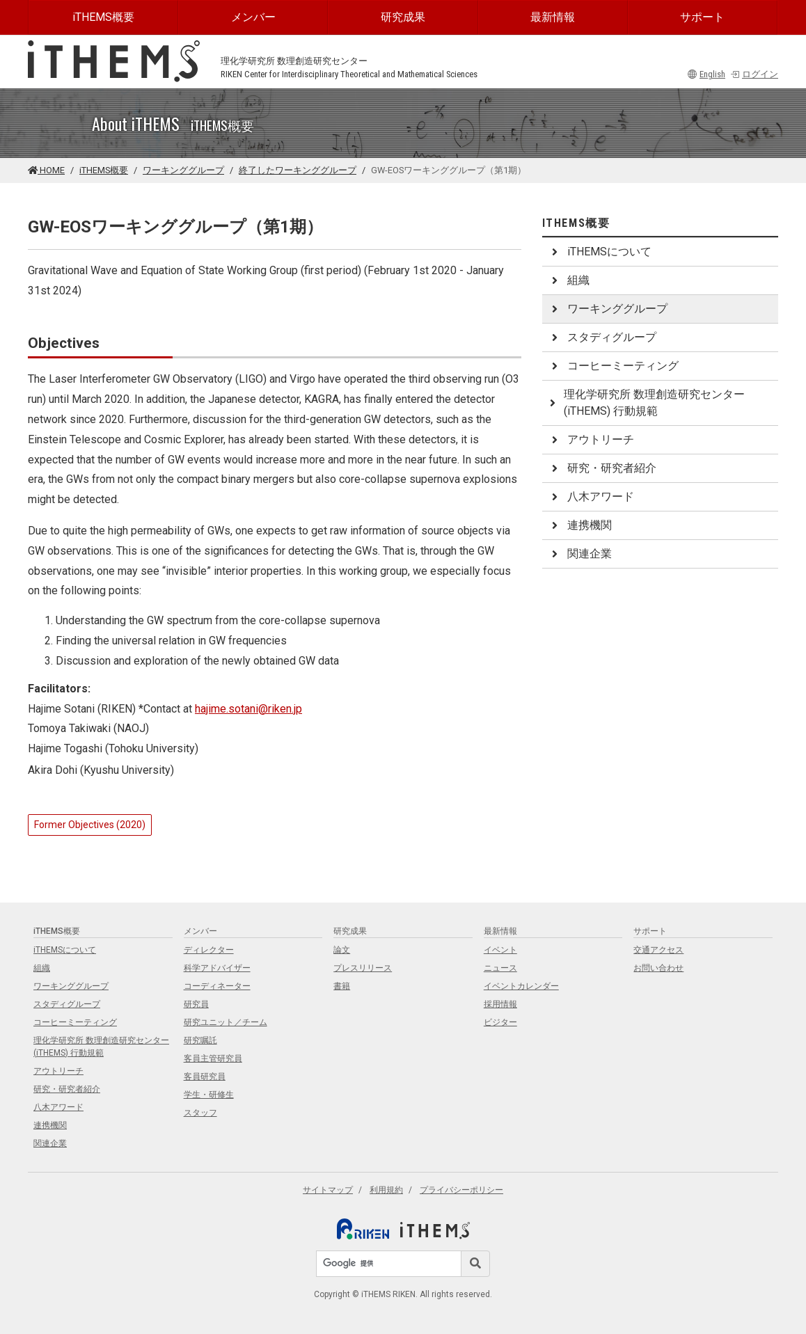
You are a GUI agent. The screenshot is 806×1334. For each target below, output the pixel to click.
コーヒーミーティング (613, 365)
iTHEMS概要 (103, 17)
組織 (569, 280)
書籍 (341, 986)
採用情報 (500, 1004)
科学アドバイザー (217, 968)
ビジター (500, 1022)
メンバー (253, 17)
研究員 (196, 1004)
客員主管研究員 (213, 1058)
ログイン (754, 74)
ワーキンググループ (183, 170)
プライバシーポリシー (461, 1190)
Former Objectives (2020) (89, 824)
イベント (500, 950)
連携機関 (580, 525)
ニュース (500, 968)
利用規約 (386, 1190)
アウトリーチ (591, 439)
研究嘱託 (200, 1040)
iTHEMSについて (599, 251)
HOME (46, 170)
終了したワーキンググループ (297, 170)
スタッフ (200, 1113)
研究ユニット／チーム (225, 1022)
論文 (341, 950)
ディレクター (209, 950)
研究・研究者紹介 (602, 468)
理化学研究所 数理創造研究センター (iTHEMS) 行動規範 (646, 403)
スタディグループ (602, 337)
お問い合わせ (658, 968)
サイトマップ (328, 1190)
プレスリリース (362, 968)
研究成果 (403, 17)
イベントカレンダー (521, 986)
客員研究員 (205, 1076)
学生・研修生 (209, 1094)
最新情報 (552, 17)
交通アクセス (658, 950)
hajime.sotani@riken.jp (248, 708)
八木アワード (591, 496)
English (706, 74)
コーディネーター (217, 986)
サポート (702, 17)
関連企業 (580, 553)
